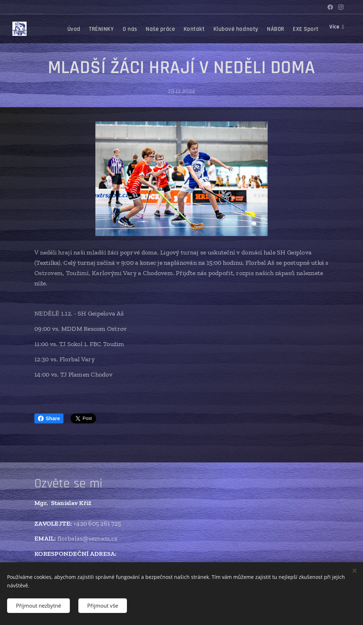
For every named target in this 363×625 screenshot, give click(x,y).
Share (49, 418)
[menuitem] (122, 28)
